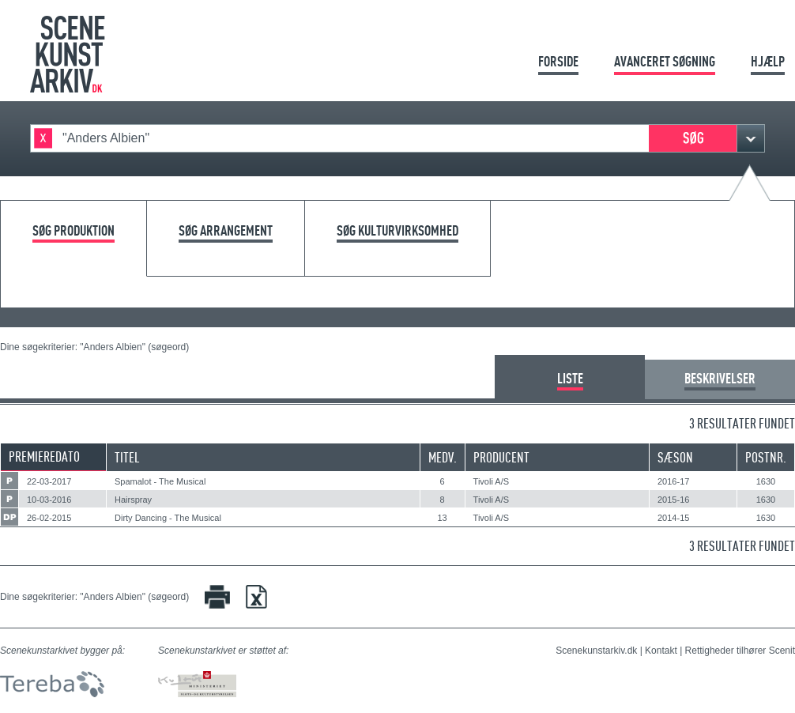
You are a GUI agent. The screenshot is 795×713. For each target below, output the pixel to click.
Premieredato (44, 456)
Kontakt (661, 650)
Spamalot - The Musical (160, 481)
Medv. (442, 457)
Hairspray (133, 499)
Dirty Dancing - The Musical (168, 517)
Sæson (675, 457)
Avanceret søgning (664, 61)
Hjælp (768, 61)
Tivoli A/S (491, 481)
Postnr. (765, 457)
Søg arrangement (226, 231)
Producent (501, 457)
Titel (127, 457)
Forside (558, 61)
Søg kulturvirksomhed (397, 231)
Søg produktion (73, 231)
